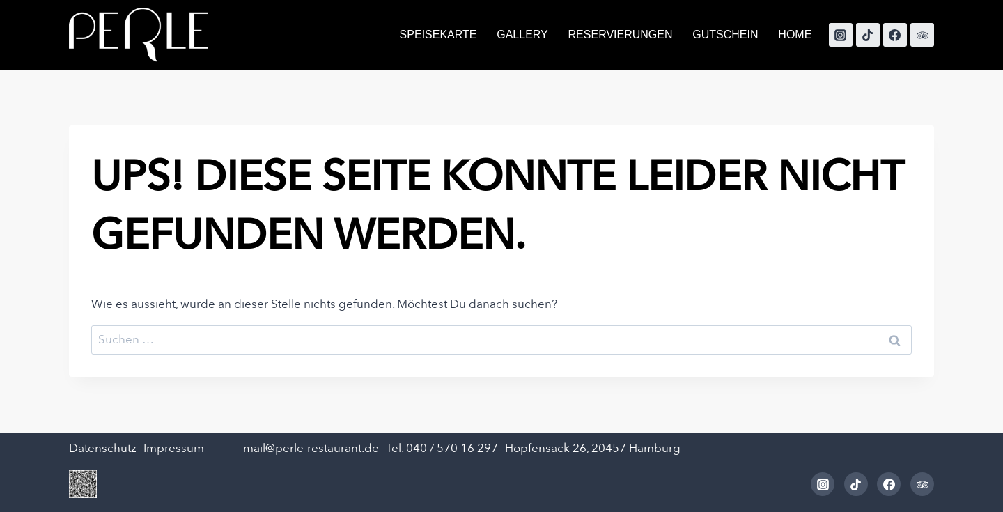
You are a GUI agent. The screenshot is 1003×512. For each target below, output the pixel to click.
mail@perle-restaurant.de (311, 448)
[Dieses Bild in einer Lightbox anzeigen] (83, 484)
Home (794, 34)
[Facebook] (895, 35)
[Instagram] (841, 35)
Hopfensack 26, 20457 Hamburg (593, 448)
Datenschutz (103, 448)
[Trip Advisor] (922, 35)
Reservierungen (620, 34)
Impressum (173, 448)
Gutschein (725, 34)
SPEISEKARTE (438, 34)
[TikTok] (868, 35)
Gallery (522, 34)
